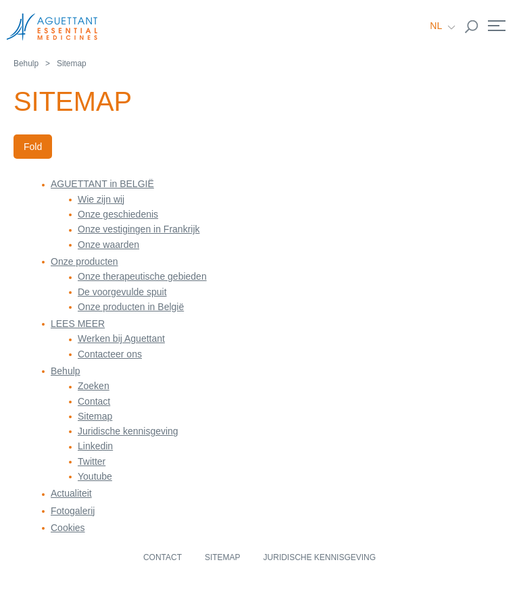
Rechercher (471, 27)
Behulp (26, 63)
